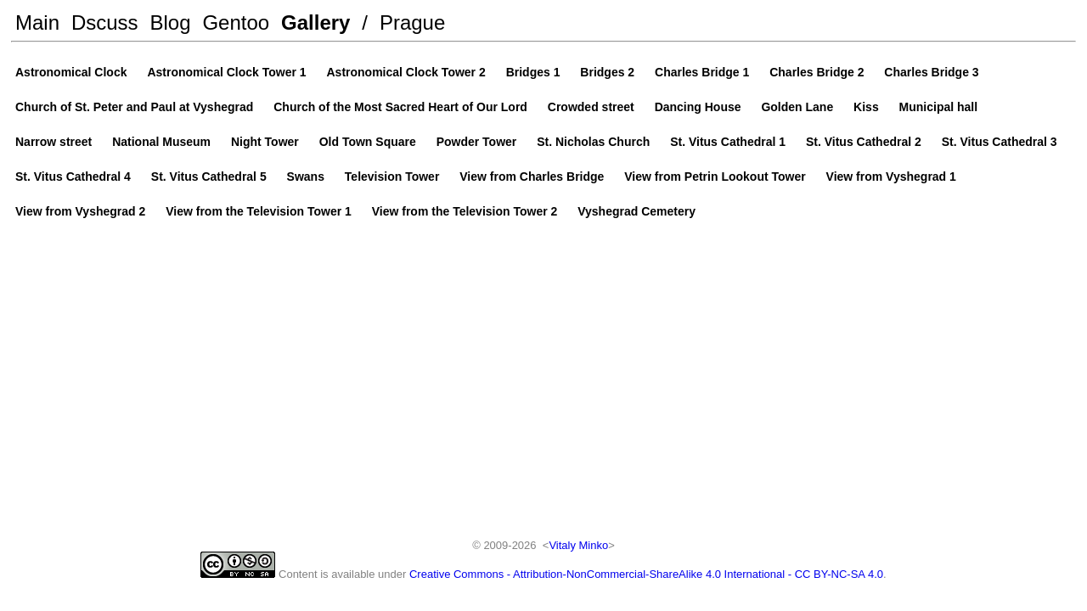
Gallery (315, 22)
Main (37, 22)
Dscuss (104, 22)
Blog (170, 22)
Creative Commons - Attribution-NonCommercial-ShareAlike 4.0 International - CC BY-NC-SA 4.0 (646, 574)
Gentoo (235, 22)
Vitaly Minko (578, 545)
